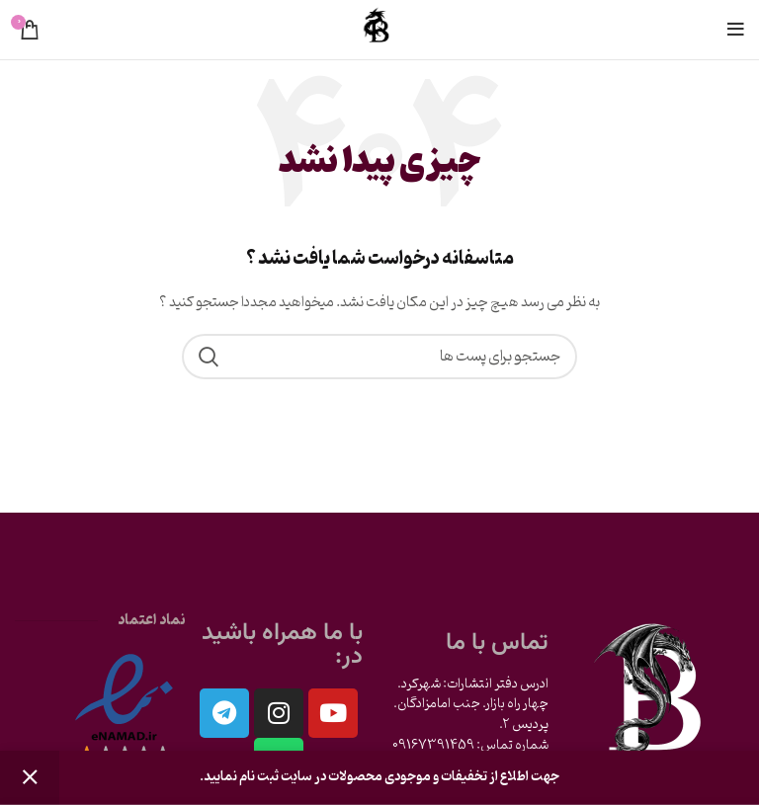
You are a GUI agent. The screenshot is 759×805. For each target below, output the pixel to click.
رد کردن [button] (29, 778)
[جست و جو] (379, 356)
